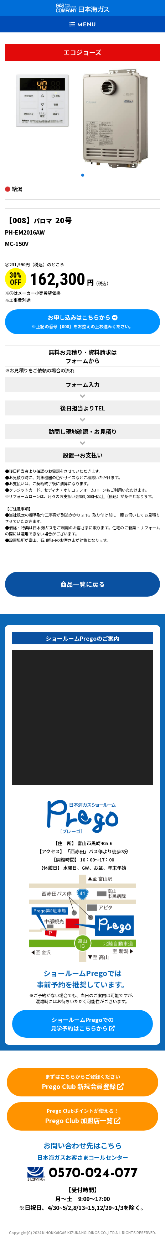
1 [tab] (82, 175)
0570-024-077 (93, 1174)
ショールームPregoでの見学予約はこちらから (83, 1023)
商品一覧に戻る (82, 584)
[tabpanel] (82, 118)
